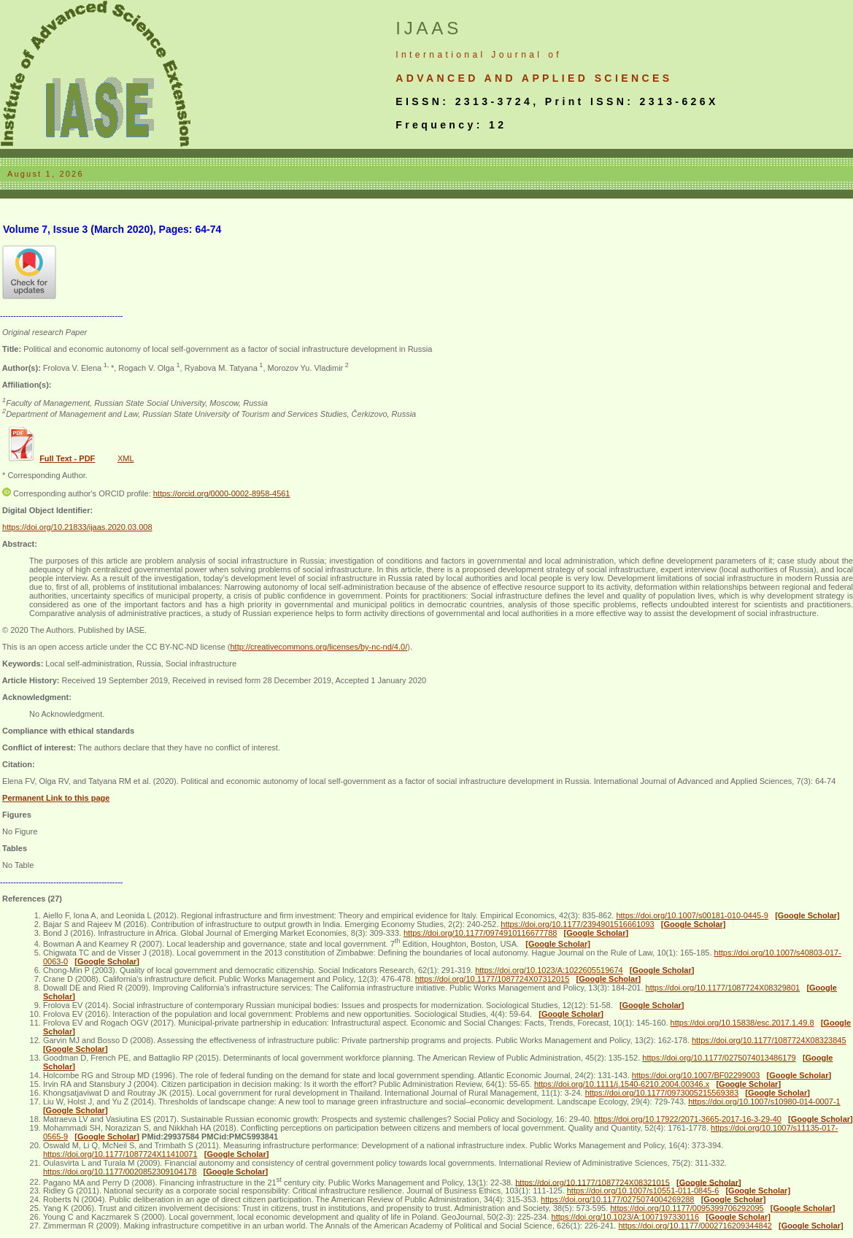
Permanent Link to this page (55, 797)
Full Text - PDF (67, 458)
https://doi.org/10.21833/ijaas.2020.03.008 (77, 527)
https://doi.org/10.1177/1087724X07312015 (492, 978)
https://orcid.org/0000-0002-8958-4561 (221, 493)
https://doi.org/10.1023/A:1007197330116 (625, 1216)
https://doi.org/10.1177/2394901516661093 (577, 924)
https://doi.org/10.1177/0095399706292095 (686, 1208)
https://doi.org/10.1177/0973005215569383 (661, 1092)
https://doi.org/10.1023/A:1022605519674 (548, 970)
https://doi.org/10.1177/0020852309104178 (119, 1171)
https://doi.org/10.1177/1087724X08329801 (723, 987)
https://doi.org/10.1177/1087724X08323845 (769, 1040)
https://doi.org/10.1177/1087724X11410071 (120, 1154)
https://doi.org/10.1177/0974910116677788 (480, 933)
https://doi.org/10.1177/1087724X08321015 (592, 1181)
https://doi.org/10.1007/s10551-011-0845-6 (643, 1190)
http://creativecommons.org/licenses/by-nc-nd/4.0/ (318, 646)
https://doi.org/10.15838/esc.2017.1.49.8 (742, 1022)
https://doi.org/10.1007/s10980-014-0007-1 (764, 1101)
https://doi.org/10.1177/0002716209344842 (694, 1225)
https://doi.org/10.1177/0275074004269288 (617, 1199)
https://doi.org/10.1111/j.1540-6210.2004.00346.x (621, 1084)
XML (125, 458)
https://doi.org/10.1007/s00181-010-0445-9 (692, 915)
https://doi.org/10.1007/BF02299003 (696, 1075)
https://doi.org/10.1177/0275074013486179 (718, 1057)
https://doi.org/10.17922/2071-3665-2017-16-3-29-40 (687, 1119)
